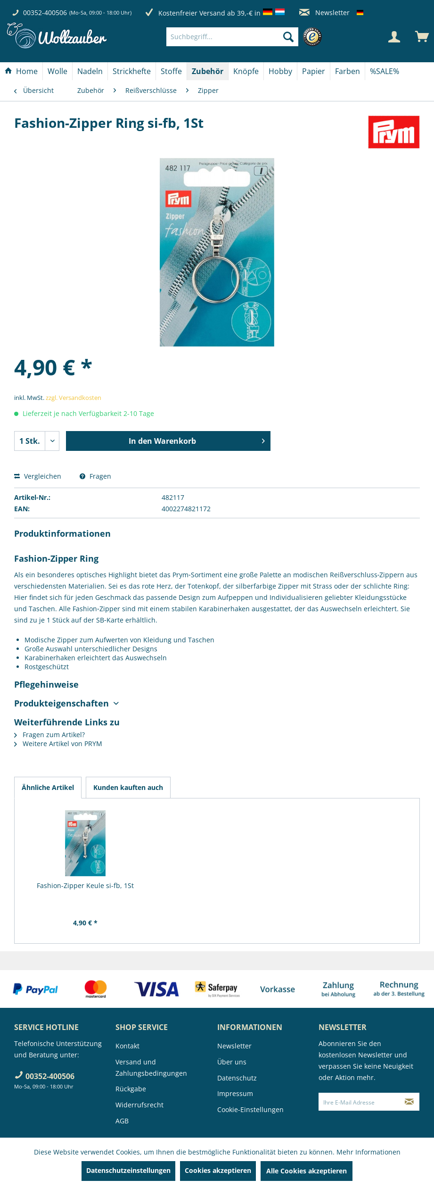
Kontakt (127, 1045)
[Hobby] (280, 71)
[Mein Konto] (394, 36)
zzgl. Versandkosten (73, 397)
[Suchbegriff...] (232, 36)
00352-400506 (45, 12)
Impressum (235, 1093)
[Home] (21, 71)
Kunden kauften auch (128, 787)
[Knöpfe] (246, 71)
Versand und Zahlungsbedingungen (151, 1067)
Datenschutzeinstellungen (128, 1170)
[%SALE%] (384, 71)
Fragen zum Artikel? (49, 734)
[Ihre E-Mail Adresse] (359, 1102)
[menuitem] (246, 36)
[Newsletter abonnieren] (409, 1102)
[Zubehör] (207, 71)
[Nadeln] (90, 71)
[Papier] (313, 71)
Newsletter (324, 12)
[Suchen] (288, 36)
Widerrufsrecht (139, 1104)
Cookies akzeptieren (218, 1170)
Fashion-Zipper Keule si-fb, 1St (85, 885)
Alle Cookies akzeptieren (306, 1170)
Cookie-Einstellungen (250, 1109)
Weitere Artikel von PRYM (58, 743)
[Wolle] (57, 71)
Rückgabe (130, 1088)
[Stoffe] (171, 71)
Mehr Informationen (368, 1151)
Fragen (95, 476)
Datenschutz (237, 1077)
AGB (122, 1120)
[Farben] (347, 71)
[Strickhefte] (132, 71)
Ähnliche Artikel (48, 787)
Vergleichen (37, 476)
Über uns (231, 1061)
